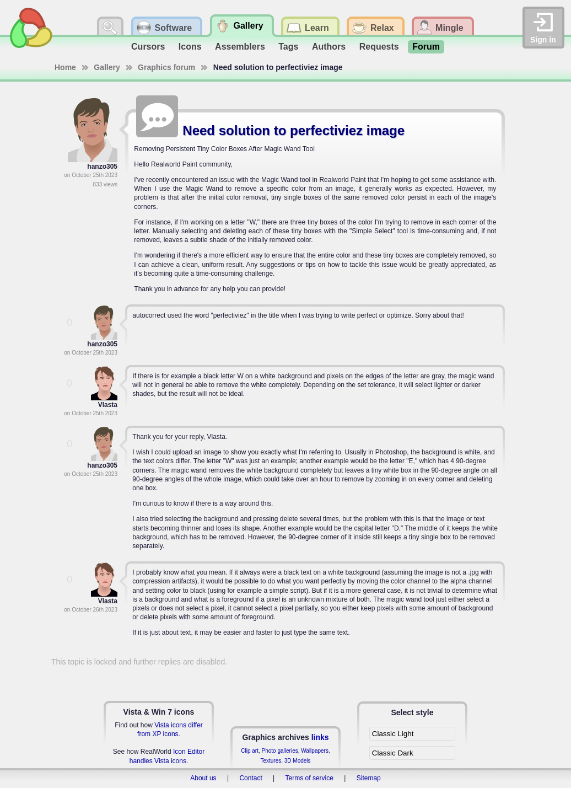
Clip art (249, 751)
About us (203, 778)
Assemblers (240, 46)
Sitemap (369, 778)
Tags (288, 46)
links (320, 737)
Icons (190, 46)
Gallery (107, 67)
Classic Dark (392, 753)
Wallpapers (314, 751)
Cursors (148, 46)
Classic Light (393, 734)
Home (65, 67)
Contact (250, 778)
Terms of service (309, 778)
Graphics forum (166, 67)
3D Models (297, 761)
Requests (379, 46)
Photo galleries (280, 751)
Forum (426, 46)
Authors (329, 46)
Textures (270, 761)
